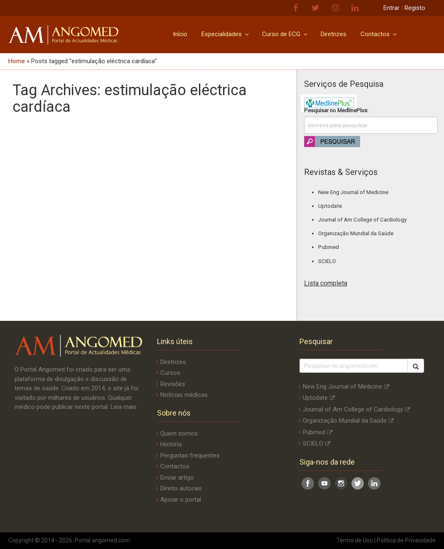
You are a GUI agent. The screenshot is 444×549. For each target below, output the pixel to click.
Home (16, 61)
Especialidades (225, 34)
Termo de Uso (354, 540)
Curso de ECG (285, 34)
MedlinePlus (352, 110)
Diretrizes (333, 34)
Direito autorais (181, 488)
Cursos (170, 373)
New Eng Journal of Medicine (353, 192)
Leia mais (123, 407)
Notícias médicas (184, 395)
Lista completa (325, 283)
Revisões (172, 384)
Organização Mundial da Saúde (355, 233)
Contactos (379, 34)
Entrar (391, 8)
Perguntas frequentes (190, 455)
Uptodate (330, 206)
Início (180, 34)
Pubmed (328, 247)
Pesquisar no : (336, 110)
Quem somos (179, 433)
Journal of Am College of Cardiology (362, 220)
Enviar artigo (177, 477)
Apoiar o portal (180, 499)
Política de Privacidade (406, 540)
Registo (415, 8)
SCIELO (327, 261)
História (171, 444)
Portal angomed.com (102, 540)
